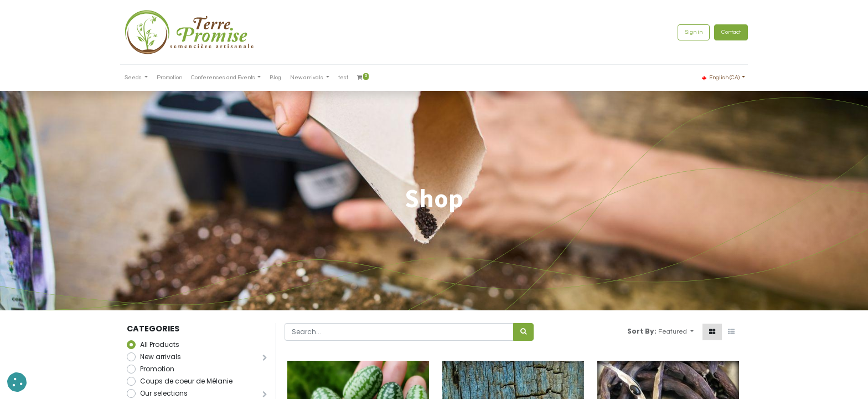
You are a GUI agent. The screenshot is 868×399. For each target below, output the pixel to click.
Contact (724, 32)
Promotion (157, 369)
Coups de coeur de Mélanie (186, 381)
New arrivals (160, 356)
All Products (159, 344)
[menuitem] (176, 77)
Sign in (687, 32)
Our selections (164, 393)
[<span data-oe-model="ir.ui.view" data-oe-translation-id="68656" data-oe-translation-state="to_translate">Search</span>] (523, 332)
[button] (676, 332)
